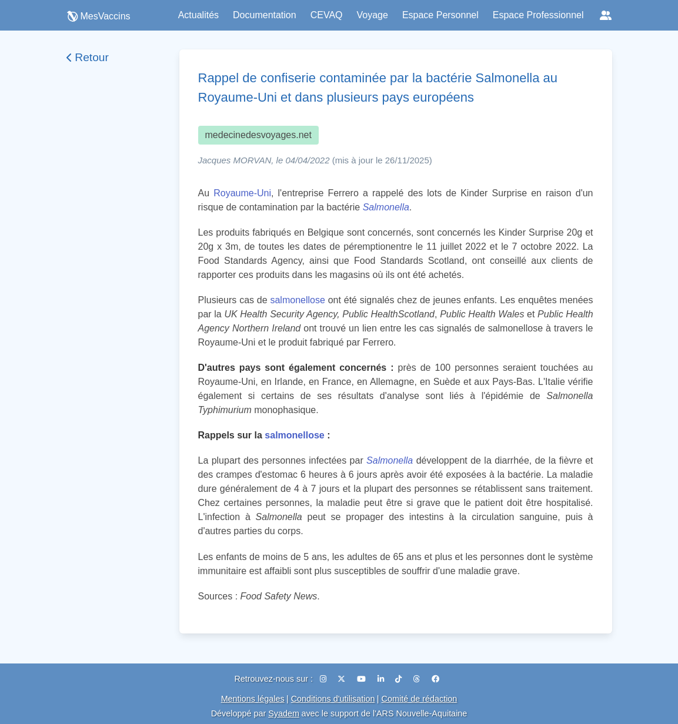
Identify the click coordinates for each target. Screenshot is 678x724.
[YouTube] (362, 679)
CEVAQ (326, 15)
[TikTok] (399, 679)
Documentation (264, 15)
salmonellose (297, 300)
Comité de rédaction (419, 698)
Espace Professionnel (538, 15)
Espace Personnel (440, 15)
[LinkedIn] (382, 679)
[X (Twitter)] (342, 679)
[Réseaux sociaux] (605, 15)
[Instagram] (324, 679)
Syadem (283, 713)
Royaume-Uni (242, 193)
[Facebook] (435, 679)
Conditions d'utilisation (333, 698)
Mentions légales (253, 698)
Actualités (198, 15)
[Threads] (418, 679)
